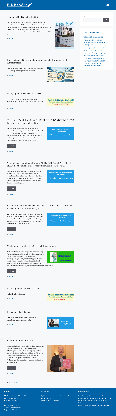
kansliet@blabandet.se (11, 398)
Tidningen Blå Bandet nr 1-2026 (22, 17)
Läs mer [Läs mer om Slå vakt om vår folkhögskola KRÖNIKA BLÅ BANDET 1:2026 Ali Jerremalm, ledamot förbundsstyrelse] (11, 229)
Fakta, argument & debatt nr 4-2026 (24, 93)
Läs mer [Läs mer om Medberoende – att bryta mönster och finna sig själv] (11, 271)
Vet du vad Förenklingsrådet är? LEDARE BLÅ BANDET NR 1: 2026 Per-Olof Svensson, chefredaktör (95, 53)
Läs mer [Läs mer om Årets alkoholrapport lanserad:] (11, 368)
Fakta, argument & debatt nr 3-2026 (24, 288)
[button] (106, 5)
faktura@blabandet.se (11, 400)
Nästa (19, 383)
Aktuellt (11, 39)
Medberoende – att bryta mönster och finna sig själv (32, 246)
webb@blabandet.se (103, 405)
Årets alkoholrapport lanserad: (21, 340)
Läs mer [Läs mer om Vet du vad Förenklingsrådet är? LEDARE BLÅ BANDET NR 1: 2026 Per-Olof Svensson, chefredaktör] (11, 146)
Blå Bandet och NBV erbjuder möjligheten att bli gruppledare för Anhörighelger (94, 42)
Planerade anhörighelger (18, 312)
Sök (84, 17)
